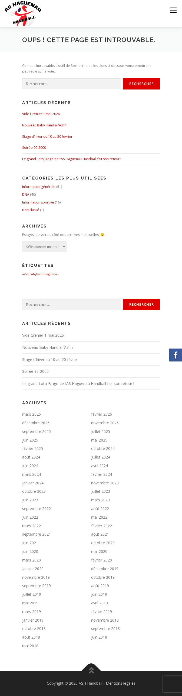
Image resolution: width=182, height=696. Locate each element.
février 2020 (101, 560)
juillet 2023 (100, 491)
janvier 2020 (33, 568)
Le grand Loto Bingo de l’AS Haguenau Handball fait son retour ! (71, 159)
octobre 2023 (34, 491)
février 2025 (32, 448)
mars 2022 (31, 525)
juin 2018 (99, 637)
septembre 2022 (36, 508)
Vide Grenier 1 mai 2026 (41, 114)
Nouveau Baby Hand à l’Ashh (44, 125)
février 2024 (101, 474)
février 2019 (101, 611)
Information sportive (38, 202)
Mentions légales (120, 683)
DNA (25, 194)
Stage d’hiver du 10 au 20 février (47, 136)
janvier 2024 (33, 482)
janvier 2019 (33, 620)
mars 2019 (31, 611)
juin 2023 (30, 499)
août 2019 (100, 585)
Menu (172, 10)
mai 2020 (99, 551)
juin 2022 (30, 517)
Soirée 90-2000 (34, 147)
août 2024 (31, 457)
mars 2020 (31, 560)
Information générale (38, 186)
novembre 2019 (36, 577)
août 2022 (100, 508)
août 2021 (100, 534)
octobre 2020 (103, 542)
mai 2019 (30, 602)
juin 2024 (30, 465)
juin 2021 (30, 542)
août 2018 (31, 637)
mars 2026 (31, 414)
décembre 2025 (35, 422)
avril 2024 (99, 465)
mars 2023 (100, 499)
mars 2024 (31, 474)
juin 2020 (30, 551)
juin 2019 (99, 594)
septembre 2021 (36, 534)
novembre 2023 (105, 482)
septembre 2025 (36, 431)
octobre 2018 (34, 628)
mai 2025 (99, 440)
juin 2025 (30, 440)
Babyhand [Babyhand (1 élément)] (36, 274)
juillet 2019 (31, 594)
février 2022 (101, 525)
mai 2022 (99, 517)
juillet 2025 (100, 431)
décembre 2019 (104, 568)
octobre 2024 (103, 448)
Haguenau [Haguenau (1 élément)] (51, 274)
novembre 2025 (105, 422)
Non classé (30, 210)
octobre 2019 (103, 577)
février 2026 (101, 414)
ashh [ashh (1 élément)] (25, 274)
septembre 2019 (36, 585)
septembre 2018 (105, 628)
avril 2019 (99, 602)
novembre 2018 (105, 620)
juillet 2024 (100, 457)
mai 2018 (30, 645)
